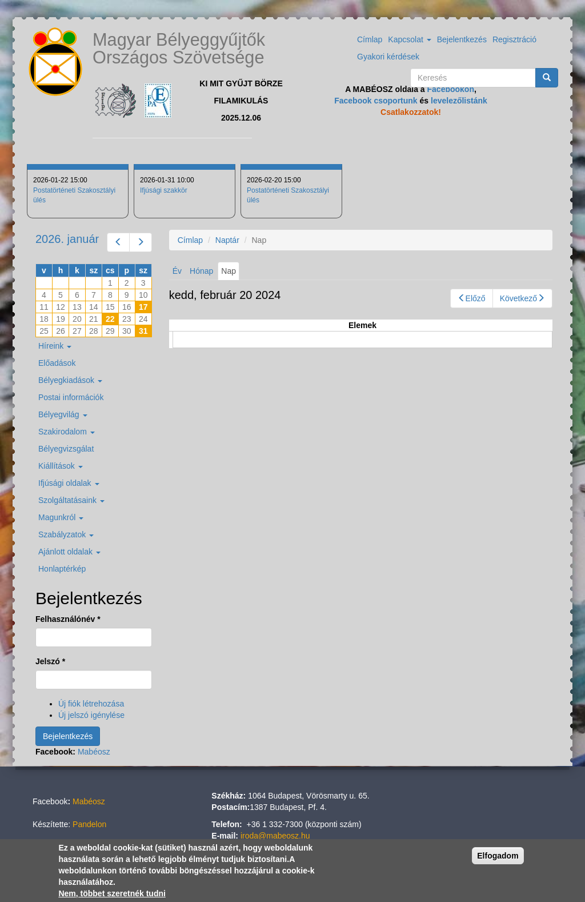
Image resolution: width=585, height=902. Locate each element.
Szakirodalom (66, 431)
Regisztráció (514, 39)
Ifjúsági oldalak (68, 483)
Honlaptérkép (62, 568)
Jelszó (50, 661)
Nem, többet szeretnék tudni (111, 894)
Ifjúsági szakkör (163, 190)
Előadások (56, 363)
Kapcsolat (409, 39)
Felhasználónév (68, 619)
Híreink (54, 345)
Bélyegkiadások (70, 380)
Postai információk (70, 397)
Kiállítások (60, 465)
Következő (522, 298)
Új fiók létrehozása (91, 703)
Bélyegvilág (62, 414)
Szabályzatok (66, 534)
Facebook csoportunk (375, 100)
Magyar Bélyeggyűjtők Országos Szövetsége (179, 48)
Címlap (369, 39)
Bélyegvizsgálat (66, 448)
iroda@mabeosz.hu (275, 835)
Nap (230, 272)
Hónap (201, 271)
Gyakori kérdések (388, 56)
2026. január (67, 239)
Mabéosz (94, 751)
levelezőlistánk (459, 100)
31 (143, 331)
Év (177, 271)
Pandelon (89, 824)
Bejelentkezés (462, 39)
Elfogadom (497, 856)
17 (143, 307)
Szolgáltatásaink (71, 500)
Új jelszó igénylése (91, 715)
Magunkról (60, 517)
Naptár (227, 240)
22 (110, 319)
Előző (472, 298)
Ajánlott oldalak (69, 551)
